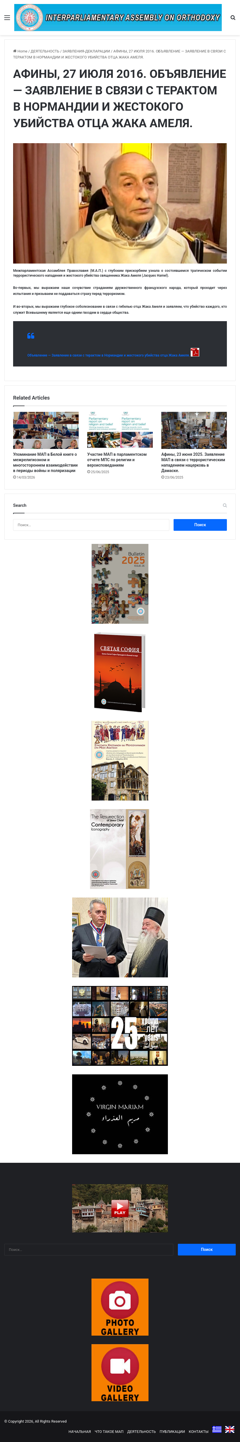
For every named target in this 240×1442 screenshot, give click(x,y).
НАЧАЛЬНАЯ (79, 1431)
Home (20, 51)
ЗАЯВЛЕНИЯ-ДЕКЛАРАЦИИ (86, 51)
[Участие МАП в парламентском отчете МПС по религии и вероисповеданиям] (120, 430)
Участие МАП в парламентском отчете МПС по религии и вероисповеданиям (117, 459)
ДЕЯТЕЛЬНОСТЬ (45, 51)
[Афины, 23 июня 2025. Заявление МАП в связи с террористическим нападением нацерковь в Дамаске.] (194, 430)
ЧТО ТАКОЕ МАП (109, 1431)
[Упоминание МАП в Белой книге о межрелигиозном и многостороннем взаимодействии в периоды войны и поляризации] (46, 430)
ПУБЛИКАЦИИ (172, 1431)
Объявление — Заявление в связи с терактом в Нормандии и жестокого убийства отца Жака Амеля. (108, 355)
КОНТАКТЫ (198, 1431)
